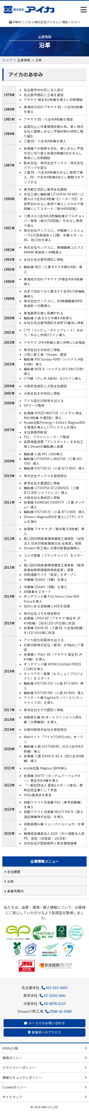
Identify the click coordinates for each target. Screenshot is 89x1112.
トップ (7, 60)
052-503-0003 (57, 987)
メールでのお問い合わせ (46, 1023)
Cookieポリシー (14, 1087)
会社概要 (13, 871)
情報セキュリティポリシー (22, 1077)
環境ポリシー (12, 1057)
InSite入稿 (10, 1048)
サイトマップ (12, 1096)
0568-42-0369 (60, 1011)
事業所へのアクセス (46, 1032)
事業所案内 (15, 891)
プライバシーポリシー (19, 1067)
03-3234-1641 (55, 995)
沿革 (10, 881)
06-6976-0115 (55, 1003)
